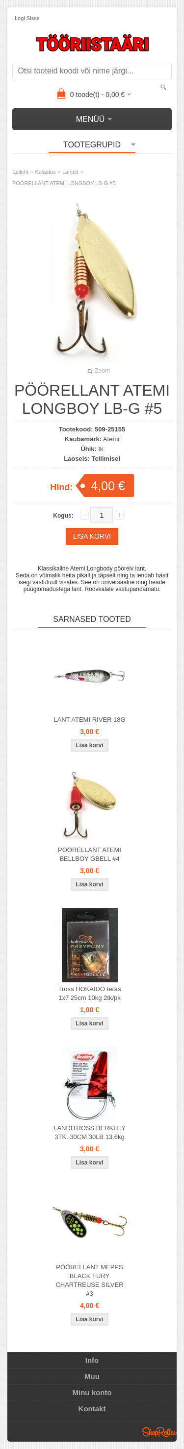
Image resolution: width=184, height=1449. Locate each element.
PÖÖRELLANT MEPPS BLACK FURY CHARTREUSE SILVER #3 (89, 1280)
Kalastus (45, 172)
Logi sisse (27, 18)
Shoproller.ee (159, 1432)
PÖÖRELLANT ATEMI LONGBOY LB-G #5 (63, 183)
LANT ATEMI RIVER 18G (89, 719)
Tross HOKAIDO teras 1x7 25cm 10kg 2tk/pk (89, 993)
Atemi (111, 439)
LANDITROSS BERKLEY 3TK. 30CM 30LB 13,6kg (89, 1132)
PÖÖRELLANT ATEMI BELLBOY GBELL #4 (89, 854)
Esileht (20, 172)
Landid (70, 172)
